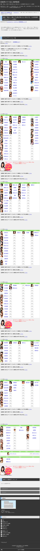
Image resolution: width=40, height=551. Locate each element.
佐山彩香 (6, 205)
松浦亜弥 (6, 390)
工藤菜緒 (24, 117)
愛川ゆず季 (6, 64)
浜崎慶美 (6, 353)
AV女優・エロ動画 (5, 525)
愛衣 (6, 61)
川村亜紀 (6, 151)
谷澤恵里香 (8, 427)
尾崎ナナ (36, 80)
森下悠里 (36, 385)
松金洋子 (6, 392)
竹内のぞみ (6, 242)
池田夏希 (15, 61)
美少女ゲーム (4, 528)
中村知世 (6, 308)
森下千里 (36, 382)
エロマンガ (16, 21)
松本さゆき (6, 398)
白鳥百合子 (15, 197)
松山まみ (6, 400)
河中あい (6, 143)
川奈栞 (6, 145)
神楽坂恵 (6, 122)
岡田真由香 (36, 69)
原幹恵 (6, 360)
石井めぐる (15, 69)
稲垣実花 (15, 85)
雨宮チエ (6, 74)
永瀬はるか (6, 303)
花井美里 (6, 347)
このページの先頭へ (21, 549)
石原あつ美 (15, 72)
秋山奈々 (6, 69)
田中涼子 (6, 256)
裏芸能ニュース (5, 521)
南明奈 (15, 387)
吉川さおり (34, 432)
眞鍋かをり (6, 403)
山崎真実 (8, 440)
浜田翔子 (6, 355)
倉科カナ (24, 125)
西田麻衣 (15, 285)
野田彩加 (36, 285)
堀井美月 (36, 350)
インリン (15, 95)
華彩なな (6, 127)
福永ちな (24, 342)
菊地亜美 (15, 117)
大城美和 (36, 64)
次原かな (19, 232)
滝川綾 (6, 235)
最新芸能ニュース (22, 21)
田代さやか (6, 245)
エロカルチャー (10, 21)
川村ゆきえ (6, 156)
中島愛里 (6, 301)
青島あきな (6, 66)
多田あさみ (6, 248)
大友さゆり (36, 66)
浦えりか (24, 61)
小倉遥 (36, 74)
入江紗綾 (15, 90)
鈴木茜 (23, 195)
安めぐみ (8, 435)
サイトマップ (4, 542)
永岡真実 (6, 285)
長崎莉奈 (6, 293)
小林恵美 (36, 138)
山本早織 (8, 448)
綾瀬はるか (6, 77)
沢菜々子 (6, 211)
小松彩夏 (36, 135)
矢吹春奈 (8, 437)
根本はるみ (27, 285)
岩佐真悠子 (15, 93)
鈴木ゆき (24, 197)
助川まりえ (23, 192)
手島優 (27, 232)
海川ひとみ (6, 119)
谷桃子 (6, 261)
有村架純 (6, 85)
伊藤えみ (15, 82)
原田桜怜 (6, 358)
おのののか (36, 85)
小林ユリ (36, 140)
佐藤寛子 (6, 195)
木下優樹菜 (15, 127)
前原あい (6, 382)
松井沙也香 (6, 387)
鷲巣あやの (8, 461)
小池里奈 (36, 122)
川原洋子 (6, 148)
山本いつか (8, 445)
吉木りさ (34, 435)
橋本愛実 (6, 342)
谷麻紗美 (6, 258)
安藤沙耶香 (6, 90)
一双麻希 (15, 77)
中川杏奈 (6, 287)
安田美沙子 (8, 432)
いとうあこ (15, 80)
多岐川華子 (6, 237)
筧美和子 (6, 125)
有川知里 (6, 82)
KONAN (36, 132)
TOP (3, 520)
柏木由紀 (6, 130)
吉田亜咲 (34, 437)
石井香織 (15, 64)
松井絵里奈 (6, 385)
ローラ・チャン (36, 453)
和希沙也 (6, 132)
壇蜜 (6, 263)
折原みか (36, 90)
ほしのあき (36, 342)
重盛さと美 (15, 184)
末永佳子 (24, 184)
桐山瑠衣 (15, 132)
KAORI (6, 117)
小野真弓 (36, 87)
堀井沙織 (36, 347)
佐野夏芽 (6, 203)
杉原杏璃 (24, 190)
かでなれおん (6, 135)
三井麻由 (15, 385)
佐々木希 (6, 190)
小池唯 (36, 119)
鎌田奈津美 (6, 138)
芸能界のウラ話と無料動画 (9, 2)
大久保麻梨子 (36, 61)
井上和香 (15, 87)
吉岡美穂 (34, 427)
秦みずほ (6, 345)
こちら (6, 43)
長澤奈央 (6, 298)
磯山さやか (15, 74)
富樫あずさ (36, 232)
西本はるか (15, 287)
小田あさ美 (36, 82)
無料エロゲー (4, 526)
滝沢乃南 (6, 240)
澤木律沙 (6, 208)
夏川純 (6, 314)
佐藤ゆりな (6, 197)
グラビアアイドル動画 (6, 523)
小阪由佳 (36, 127)
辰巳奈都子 (6, 253)
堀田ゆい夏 (36, 345)
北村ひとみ (15, 125)
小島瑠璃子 (36, 130)
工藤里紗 (24, 119)
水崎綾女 (15, 382)
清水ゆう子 (15, 192)
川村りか (6, 158)
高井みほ (6, 232)
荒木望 (6, 80)
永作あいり (6, 295)
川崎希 (6, 140)
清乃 (15, 130)
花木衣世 (6, 350)
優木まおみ (21, 430)
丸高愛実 (6, 405)
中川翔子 (6, 290)
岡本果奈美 (36, 72)
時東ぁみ (36, 235)
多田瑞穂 (6, 250)
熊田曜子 (24, 122)
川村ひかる (6, 153)
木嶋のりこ (15, 122)
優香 (21, 427)
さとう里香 (6, 200)
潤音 (15, 195)
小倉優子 (36, 77)
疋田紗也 (15, 342)
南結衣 (15, 390)
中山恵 (6, 311)
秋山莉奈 (6, 72)
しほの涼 (15, 190)
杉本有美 (24, 187)
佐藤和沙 (6, 192)
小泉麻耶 (36, 125)
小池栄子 (36, 117)
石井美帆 (15, 66)
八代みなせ (8, 430)
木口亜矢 (15, 119)
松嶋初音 (6, 395)
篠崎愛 (15, 187)
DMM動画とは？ (16, 41)
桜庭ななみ (6, 187)
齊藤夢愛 (6, 184)
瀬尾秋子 (32, 184)
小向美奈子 (36, 143)
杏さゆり (6, 87)
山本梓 (8, 443)
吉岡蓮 (34, 430)
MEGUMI (28, 382)
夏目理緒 (6, 316)
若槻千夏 (8, 459)
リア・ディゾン (13, 453)
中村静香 (6, 306)
